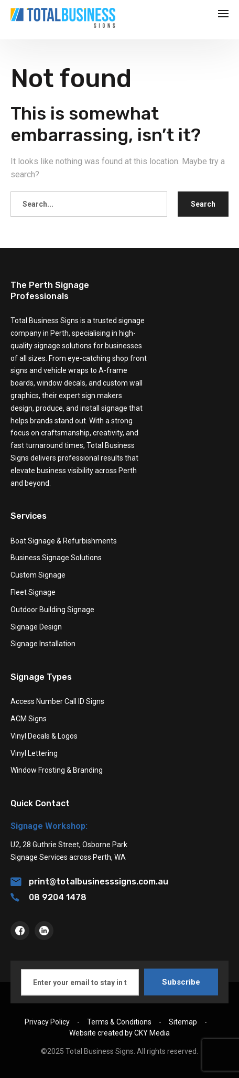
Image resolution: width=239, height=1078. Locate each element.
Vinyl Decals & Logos (44, 736)
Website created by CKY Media (119, 1033)
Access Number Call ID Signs (57, 701)
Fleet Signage (33, 592)
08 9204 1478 (48, 897)
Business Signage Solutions (56, 557)
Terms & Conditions (119, 1022)
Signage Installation (42, 643)
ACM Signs (28, 718)
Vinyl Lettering (34, 753)
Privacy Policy (47, 1022)
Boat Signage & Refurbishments (63, 541)
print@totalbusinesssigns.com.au (89, 882)
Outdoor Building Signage (52, 609)
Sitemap (183, 1022)
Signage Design (36, 627)
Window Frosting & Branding (56, 770)
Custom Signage (38, 575)
